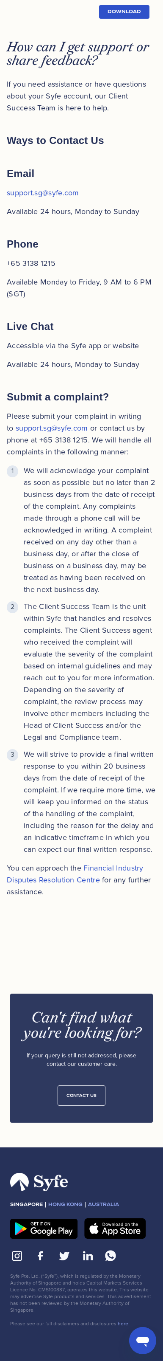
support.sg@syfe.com (43, 192)
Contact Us (81, 1098)
